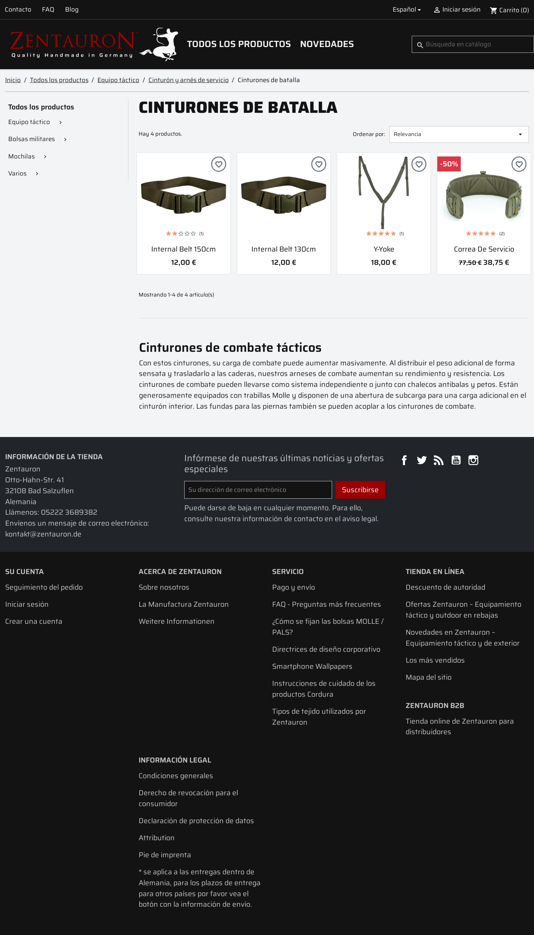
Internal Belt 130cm (283, 249)
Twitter (422, 461)
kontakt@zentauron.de (43, 534)
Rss (439, 461)
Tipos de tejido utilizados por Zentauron (319, 717)
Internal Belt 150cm (183, 249)
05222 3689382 (69, 512)
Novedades (327, 44)
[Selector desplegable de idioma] (408, 9)
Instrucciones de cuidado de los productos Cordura (324, 689)
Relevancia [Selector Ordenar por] (459, 134)
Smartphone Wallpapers (312, 666)
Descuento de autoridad (445, 587)
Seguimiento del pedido (44, 587)
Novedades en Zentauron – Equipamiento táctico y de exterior (463, 638)
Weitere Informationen (177, 621)
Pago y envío (293, 587)
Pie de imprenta (165, 854)
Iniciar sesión (27, 604)
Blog (72, 9)
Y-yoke (384, 249)
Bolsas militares (31, 139)
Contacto (18, 9)
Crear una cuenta (33, 621)
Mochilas (21, 156)
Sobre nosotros (164, 587)
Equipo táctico (29, 122)
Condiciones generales (176, 775)
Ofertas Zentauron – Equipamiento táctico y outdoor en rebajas (463, 610)
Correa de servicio (484, 249)
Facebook (405, 461)
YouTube (457, 461)
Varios (17, 173)
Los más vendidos (435, 660)
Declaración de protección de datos (196, 820)
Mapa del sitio (429, 677)
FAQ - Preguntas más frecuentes (326, 604)
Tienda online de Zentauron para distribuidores (460, 726)
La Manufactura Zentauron (184, 604)
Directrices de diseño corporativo (326, 649)
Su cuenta (24, 571)
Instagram (474, 461)
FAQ (48, 9)
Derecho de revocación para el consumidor (188, 798)
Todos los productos (239, 44)
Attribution (157, 837)
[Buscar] (473, 44)
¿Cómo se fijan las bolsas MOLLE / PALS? (328, 627)
